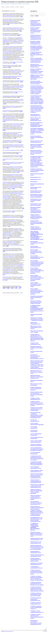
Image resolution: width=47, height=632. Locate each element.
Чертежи (7, 6)
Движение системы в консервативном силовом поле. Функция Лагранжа (36, 65)
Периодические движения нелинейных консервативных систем (36, 348)
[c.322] (16, 288)
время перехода (14, 127)
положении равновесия (13, 187)
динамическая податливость (14, 46)
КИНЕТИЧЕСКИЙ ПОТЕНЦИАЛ (9, 77)
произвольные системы (7, 280)
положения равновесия (12, 199)
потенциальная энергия (12, 186)
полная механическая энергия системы (12, 164)
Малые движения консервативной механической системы (36, 243)
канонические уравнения (14, 107)
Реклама (21, 6)
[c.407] (12, 289)
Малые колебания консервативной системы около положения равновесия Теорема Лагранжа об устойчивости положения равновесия (37, 263)
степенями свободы (7, 47)
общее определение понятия (17, 156)
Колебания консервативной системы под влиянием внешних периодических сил (36, 170)
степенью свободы (19, 48)
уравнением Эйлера (6, 118)
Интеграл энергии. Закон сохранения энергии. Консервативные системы (35, 119)
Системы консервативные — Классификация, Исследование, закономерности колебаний (36, 449)
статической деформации (15, 246)
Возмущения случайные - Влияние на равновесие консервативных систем (35, 42)
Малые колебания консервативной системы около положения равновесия (36, 257)
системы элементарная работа (8, 250)
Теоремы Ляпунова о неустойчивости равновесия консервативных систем (36, 503)
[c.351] (4, 289)
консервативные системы (9, 270)
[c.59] (16, 289)
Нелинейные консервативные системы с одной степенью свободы (36, 297)
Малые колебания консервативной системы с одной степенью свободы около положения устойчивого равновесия (36, 291)
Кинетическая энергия (7, 278)
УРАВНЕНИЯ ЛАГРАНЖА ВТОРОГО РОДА (12, 78)
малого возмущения (9, 198)
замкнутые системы (9, 272)
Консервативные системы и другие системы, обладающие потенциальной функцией (36, 195)
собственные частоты (12, 37)
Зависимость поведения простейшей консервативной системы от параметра (36, 82)
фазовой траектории (7, 30)
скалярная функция (20, 266)
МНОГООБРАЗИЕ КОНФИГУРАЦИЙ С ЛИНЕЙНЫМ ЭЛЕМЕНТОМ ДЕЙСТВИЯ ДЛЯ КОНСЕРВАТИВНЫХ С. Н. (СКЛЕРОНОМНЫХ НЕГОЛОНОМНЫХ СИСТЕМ (36, 235)
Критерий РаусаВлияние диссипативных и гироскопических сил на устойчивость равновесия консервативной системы (35, 210)
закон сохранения (14, 23)
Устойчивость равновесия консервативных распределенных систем (35, 599)
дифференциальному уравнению (9, 117)
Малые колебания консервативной (9, 151)
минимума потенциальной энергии (12, 72)
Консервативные (33, 181)
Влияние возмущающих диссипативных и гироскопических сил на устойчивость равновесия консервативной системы (35, 23)
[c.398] (8, 289)
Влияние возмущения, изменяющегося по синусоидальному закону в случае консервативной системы (35, 30)
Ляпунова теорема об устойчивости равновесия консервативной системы (35, 228)
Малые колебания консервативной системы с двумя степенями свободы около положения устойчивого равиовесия (37, 270)
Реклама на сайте (10, 631)
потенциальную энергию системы (16, 88)
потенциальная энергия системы (9, 196)
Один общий (5, 183)
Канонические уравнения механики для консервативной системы (36, 137)
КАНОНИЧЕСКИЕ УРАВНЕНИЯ (9, 97)
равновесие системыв (12, 188)
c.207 (21, 293)
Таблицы (12, 6)
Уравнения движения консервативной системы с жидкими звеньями (35, 559)
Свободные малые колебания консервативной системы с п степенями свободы (36, 409)
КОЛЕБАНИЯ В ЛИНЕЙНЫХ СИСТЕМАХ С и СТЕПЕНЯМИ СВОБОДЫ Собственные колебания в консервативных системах (36, 131)
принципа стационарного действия (17, 145)
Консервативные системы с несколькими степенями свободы (36, 200)
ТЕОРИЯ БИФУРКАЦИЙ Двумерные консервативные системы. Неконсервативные (36, 463)
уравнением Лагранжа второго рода (10, 120)
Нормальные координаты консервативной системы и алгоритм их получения (36, 302)
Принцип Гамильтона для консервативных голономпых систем (36, 372)
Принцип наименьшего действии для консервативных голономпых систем (36, 377)
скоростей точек (16, 125)
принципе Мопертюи (7, 234)
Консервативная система (35, 177)
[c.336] (20, 288)
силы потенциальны (10, 258)
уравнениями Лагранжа (7, 87)
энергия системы (14, 168)
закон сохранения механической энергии (13, 194)
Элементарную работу (7, 160)
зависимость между (17, 229)
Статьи (3, 6)
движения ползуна (6, 90)
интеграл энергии (17, 28)
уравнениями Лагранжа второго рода (16, 146)
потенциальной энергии (16, 172)
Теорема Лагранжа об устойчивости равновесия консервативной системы (35, 481)
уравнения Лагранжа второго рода (16, 92)
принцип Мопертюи (15, 231)
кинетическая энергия (10, 124)
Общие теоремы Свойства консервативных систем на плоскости (36, 327)
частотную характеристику (17, 43)
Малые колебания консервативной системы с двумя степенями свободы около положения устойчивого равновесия (37, 278)
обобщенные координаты (8, 20)
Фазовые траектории (7, 27)
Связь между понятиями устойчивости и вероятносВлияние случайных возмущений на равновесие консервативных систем (36, 415)
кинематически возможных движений (14, 133)
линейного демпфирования (13, 41)
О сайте (17, 6)
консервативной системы (17, 27)
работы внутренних (9, 257)
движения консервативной (8, 235)
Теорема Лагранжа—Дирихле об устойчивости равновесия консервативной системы (36, 486)
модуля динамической (7, 57)
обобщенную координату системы (9, 243)
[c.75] (19, 289)
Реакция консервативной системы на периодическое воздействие (35, 388)
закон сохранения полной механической (13, 16)
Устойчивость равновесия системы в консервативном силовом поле (36, 607)
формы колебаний (6, 39)
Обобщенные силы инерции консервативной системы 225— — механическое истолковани (36, 319)
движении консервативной (9, 14)
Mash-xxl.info (5, 631)
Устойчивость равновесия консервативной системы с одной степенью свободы (35, 594)
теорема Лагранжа (18, 185)
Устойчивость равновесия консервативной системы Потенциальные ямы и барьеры (37, 583)
